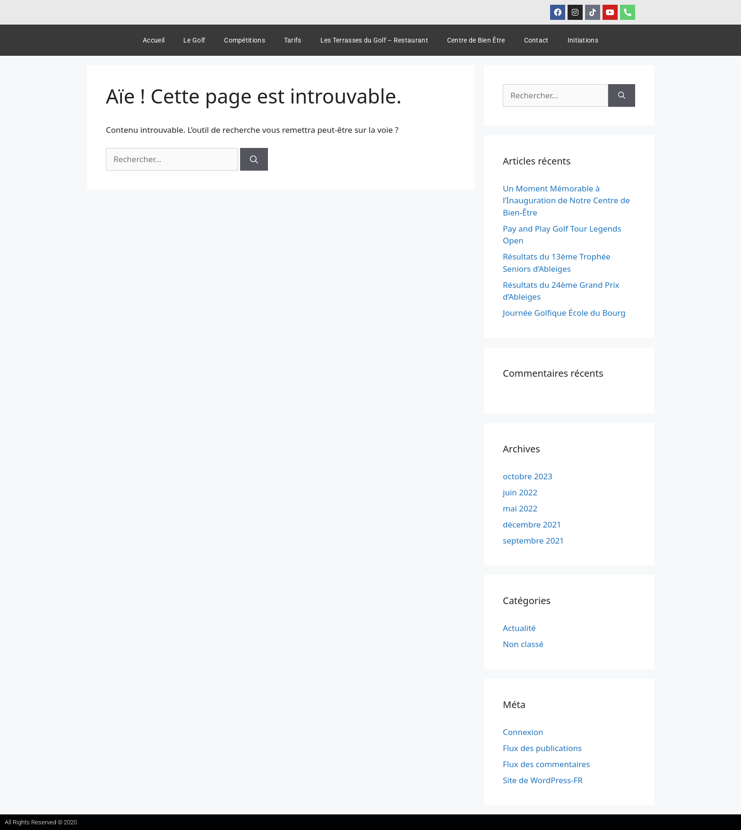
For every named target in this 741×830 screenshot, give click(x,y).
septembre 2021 (533, 540)
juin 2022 (520, 492)
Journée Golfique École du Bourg (564, 312)
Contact (536, 40)
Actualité (519, 627)
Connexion (523, 731)
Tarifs (293, 40)
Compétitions (244, 40)
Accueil (153, 40)
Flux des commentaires (546, 764)
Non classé (523, 644)
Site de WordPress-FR (543, 780)
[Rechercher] (254, 159)
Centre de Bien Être (476, 40)
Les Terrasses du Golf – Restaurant (374, 40)
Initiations (583, 40)
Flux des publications (542, 748)
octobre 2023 (527, 476)
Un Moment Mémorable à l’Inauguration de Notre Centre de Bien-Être (566, 200)
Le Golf (194, 40)
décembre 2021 (532, 524)
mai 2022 (520, 508)
